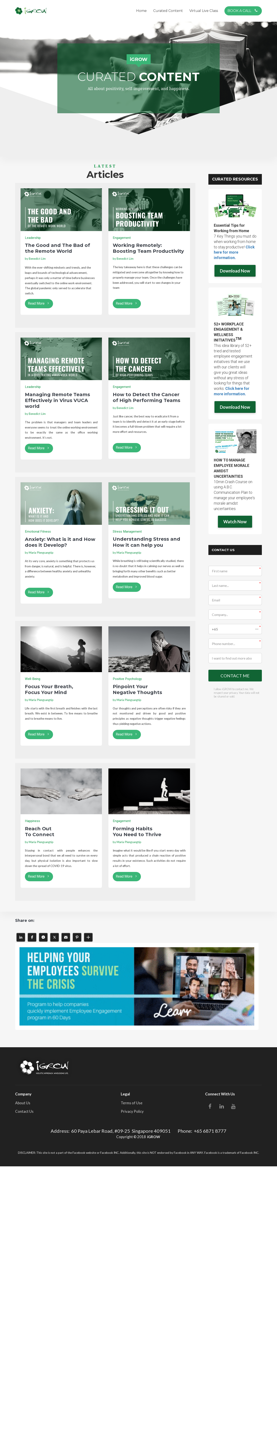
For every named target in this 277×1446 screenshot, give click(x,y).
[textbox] (61, 258)
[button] (235, 629)
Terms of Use (131, 1103)
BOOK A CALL (242, 11)
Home (141, 11)
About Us (22, 1103)
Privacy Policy (132, 1111)
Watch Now (235, 521)
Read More (38, 303)
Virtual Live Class (203, 11)
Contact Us (24, 1111)
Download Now (235, 270)
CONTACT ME (235, 675)
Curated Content (168, 11)
